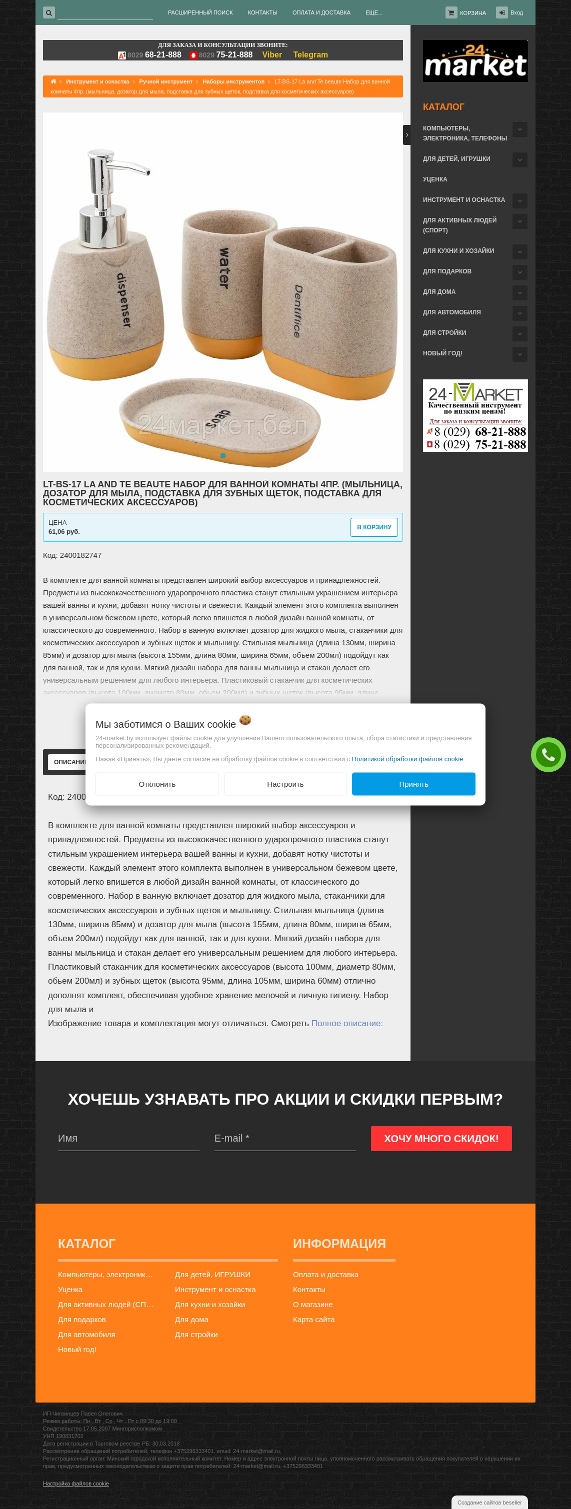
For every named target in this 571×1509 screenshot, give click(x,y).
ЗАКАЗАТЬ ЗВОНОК (551, 754)
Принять (413, 783)
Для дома (439, 291)
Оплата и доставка (325, 1274)
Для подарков (447, 271)
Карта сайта (314, 1319)
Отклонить (157, 783)
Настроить (285, 783)
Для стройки (444, 332)
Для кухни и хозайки (458, 250)
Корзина (473, 13)
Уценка (435, 179)
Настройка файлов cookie (76, 1484)
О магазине (313, 1304)
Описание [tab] (71, 762)
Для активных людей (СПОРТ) (459, 225)
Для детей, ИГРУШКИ (456, 158)
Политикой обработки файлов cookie (408, 758)
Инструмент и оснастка (464, 199)
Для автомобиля (452, 312)
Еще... (374, 12)
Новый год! (442, 353)
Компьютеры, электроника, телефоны (465, 133)
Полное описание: (347, 1023)
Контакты (309, 1289)
